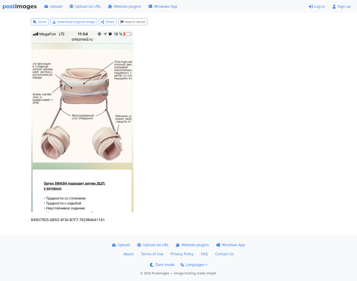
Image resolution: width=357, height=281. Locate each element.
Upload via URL (85, 6)
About (128, 253)
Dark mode (162, 264)
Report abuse (132, 22)
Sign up (341, 6)
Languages (192, 264)
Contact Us (224, 253)
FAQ (204, 253)
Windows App (162, 6)
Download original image (73, 22)
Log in (317, 6)
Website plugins (124, 6)
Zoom (40, 22)
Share (107, 22)
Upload (53, 6)
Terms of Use (152, 253)
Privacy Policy (182, 253)
